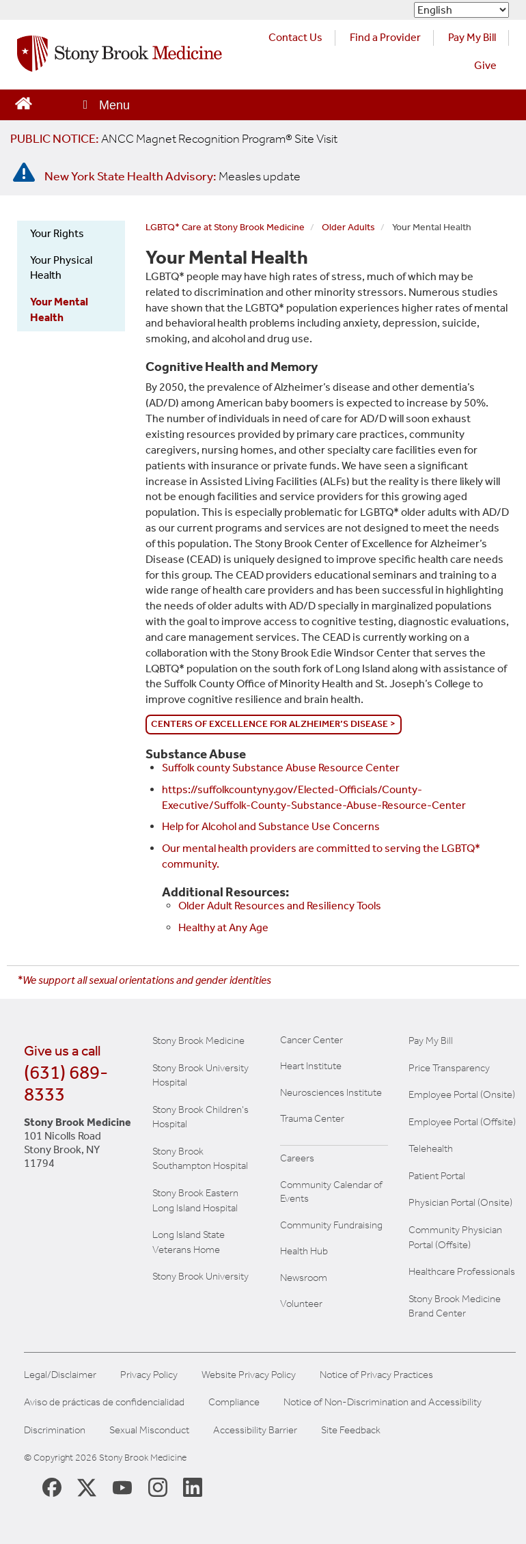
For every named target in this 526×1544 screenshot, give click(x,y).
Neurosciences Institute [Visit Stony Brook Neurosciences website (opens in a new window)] (331, 1092)
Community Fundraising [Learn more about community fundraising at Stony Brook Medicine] (331, 1225)
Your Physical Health (61, 267)
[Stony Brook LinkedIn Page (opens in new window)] (192, 1486)
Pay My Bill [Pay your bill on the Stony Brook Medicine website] (431, 1040)
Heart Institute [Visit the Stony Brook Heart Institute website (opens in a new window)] (311, 1066)
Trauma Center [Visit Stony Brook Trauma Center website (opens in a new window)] (312, 1118)
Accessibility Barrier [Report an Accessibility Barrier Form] (255, 1430)
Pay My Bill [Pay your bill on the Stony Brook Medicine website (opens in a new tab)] (472, 37)
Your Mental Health (59, 309)
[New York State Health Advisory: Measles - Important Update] (24, 173)
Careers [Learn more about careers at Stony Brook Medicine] (297, 1158)
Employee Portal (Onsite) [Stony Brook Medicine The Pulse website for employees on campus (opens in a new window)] (462, 1094)
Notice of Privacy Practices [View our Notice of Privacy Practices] (376, 1375)
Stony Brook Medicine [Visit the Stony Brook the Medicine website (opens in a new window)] (198, 1040)
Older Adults (348, 227)
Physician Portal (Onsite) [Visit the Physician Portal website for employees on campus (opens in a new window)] (460, 1202)
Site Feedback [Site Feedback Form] (350, 1430)
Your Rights (57, 233)
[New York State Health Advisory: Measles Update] (172, 176)
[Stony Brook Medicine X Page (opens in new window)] (86, 1487)
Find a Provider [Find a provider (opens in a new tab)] (385, 37)
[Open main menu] (105, 104)
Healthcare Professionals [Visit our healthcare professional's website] (462, 1271)
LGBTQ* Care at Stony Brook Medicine (225, 227)
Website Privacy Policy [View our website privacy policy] (249, 1375)
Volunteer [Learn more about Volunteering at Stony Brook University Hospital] (301, 1303)
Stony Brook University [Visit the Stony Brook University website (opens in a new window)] (200, 1276)
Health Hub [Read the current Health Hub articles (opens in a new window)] (304, 1251)
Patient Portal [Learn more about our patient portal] (437, 1176)
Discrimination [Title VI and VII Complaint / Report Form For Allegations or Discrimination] (54, 1430)
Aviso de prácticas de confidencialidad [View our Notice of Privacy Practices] (104, 1402)
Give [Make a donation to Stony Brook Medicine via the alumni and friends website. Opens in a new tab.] (485, 65)
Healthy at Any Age (223, 927)
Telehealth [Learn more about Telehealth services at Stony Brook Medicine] (431, 1148)
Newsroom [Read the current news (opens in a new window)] (303, 1277)
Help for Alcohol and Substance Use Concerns (271, 826)
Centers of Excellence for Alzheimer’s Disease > (273, 724)
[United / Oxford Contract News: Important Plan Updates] (173, 138)
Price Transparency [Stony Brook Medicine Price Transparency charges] (449, 1068)
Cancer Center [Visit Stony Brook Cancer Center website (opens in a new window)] (311, 1040)
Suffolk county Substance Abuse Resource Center (281, 767)
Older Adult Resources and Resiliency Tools (279, 905)
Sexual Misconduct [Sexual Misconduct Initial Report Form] (149, 1430)
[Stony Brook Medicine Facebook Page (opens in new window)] (52, 1486)
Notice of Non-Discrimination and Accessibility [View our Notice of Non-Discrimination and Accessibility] (382, 1402)
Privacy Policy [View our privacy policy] (149, 1375)
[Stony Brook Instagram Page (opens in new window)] (157, 1486)
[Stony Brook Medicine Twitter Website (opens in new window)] (122, 1487)
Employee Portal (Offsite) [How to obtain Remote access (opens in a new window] (462, 1122)
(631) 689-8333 (66, 1083)
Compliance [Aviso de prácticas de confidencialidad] (234, 1402)
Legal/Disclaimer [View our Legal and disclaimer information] (60, 1375)
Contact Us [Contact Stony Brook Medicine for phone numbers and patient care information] (295, 37)
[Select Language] (461, 10)
